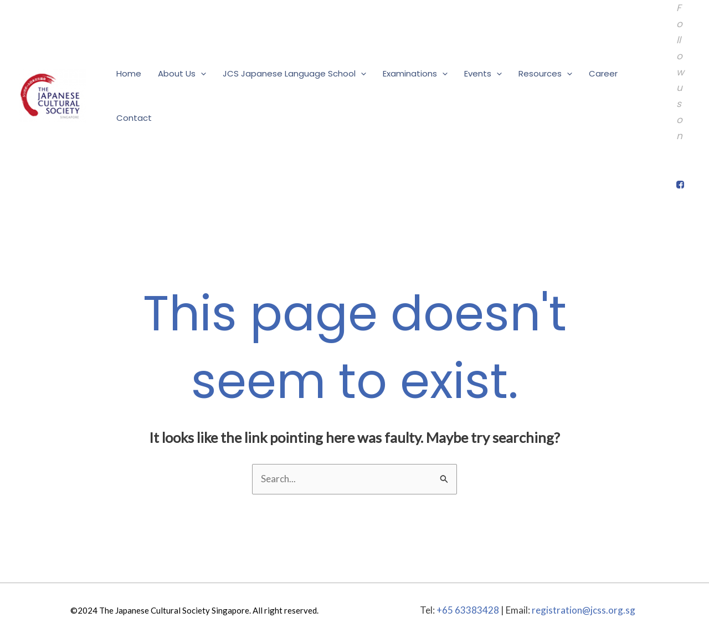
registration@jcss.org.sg (583, 610)
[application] (201, 74)
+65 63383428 (467, 610)
